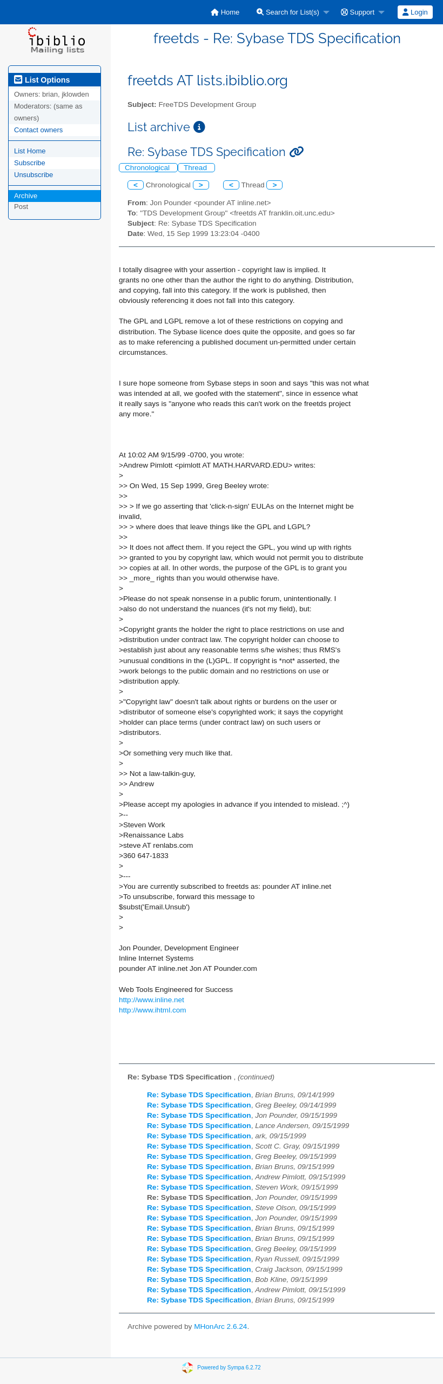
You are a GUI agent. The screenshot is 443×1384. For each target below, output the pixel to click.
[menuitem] (225, 12)
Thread (196, 168)
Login (414, 12)
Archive (25, 196)
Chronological (148, 168)
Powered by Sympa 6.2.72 (228, 1367)
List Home (30, 151)
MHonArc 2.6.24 (220, 1326)
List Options (42, 80)
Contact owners (38, 130)
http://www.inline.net (151, 1000)
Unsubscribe (33, 175)
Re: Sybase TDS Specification (199, 1095)
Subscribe (29, 163)
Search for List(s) (288, 12)
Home (225, 12)
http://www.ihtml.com (152, 1010)
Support (357, 12)
